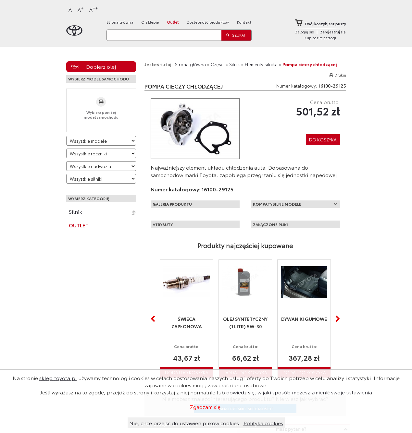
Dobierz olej (101, 66)
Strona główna (120, 22)
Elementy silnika (261, 64)
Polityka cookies (263, 423)
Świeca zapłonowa (186, 323)
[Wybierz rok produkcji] (101, 153)
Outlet (173, 22)
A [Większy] (80, 9)
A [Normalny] (70, 10)
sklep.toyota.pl (58, 377)
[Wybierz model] (101, 141)
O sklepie (150, 22)
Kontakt (244, 22)
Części (217, 64)
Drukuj (340, 75)
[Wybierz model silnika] (101, 179)
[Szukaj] (163, 35)
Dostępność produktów (208, 22)
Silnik (75, 211)
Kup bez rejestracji (320, 37)
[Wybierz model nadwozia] (101, 166)
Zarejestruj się (333, 32)
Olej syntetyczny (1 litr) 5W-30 (245, 323)
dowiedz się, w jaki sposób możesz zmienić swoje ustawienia (299, 392)
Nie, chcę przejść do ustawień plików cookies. (185, 423)
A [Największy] (93, 9)
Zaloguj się (304, 32)
